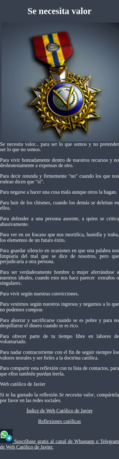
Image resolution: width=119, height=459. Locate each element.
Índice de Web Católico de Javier (59, 410)
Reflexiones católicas (59, 421)
